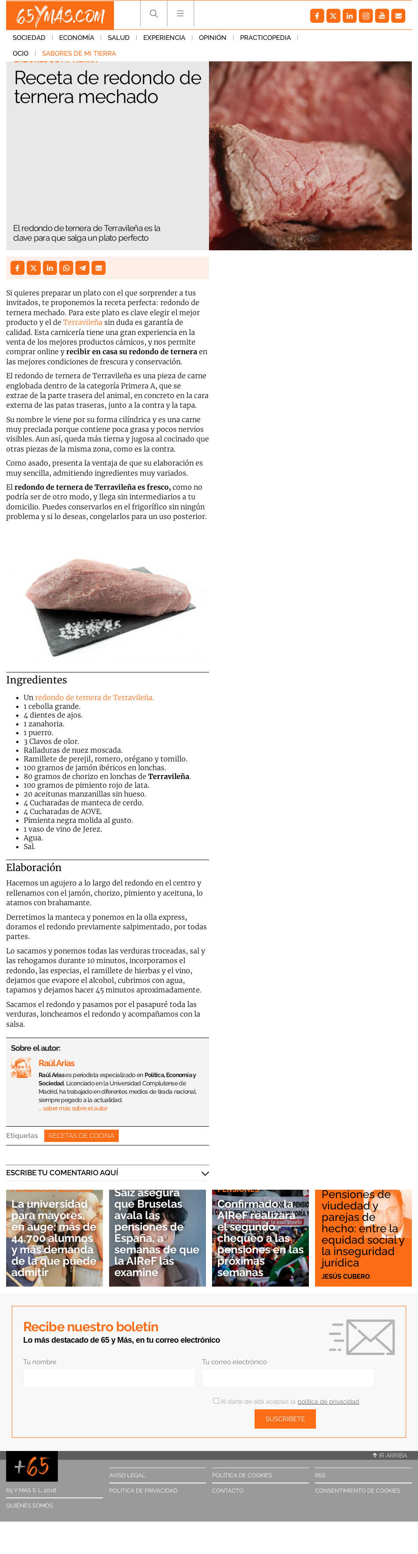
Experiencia (164, 39)
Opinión (213, 39)
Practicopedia (265, 39)
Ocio (312, 39)
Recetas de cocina (81, 1136)
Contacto (228, 1490)
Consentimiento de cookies (357, 1490)
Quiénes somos (29, 1505)
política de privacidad (328, 1401)
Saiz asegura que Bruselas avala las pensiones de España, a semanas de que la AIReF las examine (157, 1232)
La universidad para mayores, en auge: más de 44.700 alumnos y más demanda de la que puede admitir (52, 1232)
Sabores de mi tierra (50, 55)
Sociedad (29, 39)
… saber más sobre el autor (73, 1108)
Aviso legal (127, 1475)
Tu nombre (40, 1362)
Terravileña (83, 322)
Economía (76, 39)
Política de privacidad (143, 1490)
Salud (119, 39)
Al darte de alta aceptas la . (286, 1401)
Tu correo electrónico (234, 1362)
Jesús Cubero (346, 1276)
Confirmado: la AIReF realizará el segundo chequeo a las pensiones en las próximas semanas (258, 1238)
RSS (320, 1475)
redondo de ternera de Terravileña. (94, 697)
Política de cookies (242, 1475)
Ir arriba (390, 1455)
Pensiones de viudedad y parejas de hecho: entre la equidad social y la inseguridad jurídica (363, 1228)
